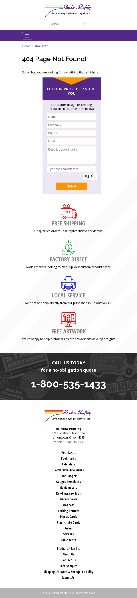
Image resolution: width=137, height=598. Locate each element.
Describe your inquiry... (63, 149)
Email (53, 141)
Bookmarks (68, 458)
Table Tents (68, 540)
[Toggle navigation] (27, 35)
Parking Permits (68, 511)
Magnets (68, 505)
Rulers (69, 528)
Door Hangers (69, 476)
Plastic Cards (68, 516)
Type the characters (63, 169)
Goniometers (68, 487)
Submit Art (68, 577)
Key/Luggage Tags (68, 493)
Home (26, 46)
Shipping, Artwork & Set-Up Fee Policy (68, 571)
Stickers (68, 534)
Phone (52, 133)
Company (54, 125)
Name (52, 117)
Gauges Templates (68, 481)
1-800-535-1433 (68, 384)
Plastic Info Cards (68, 522)
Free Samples (68, 566)
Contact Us (68, 560)
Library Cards (68, 499)
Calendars (68, 464)
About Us (68, 554)
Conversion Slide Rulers (68, 470)
